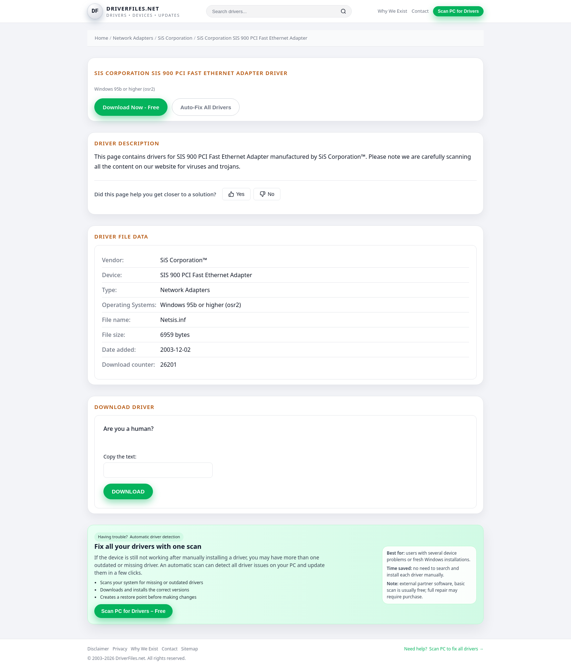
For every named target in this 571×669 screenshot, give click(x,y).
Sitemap (189, 649)
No (267, 194)
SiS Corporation (175, 38)
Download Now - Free (131, 107)
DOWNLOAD (128, 491)
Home (101, 38)
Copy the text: (120, 456)
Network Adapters (133, 38)
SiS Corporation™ (183, 260)
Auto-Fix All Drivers (205, 107)
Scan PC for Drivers (458, 11)
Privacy (120, 649)
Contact (420, 11)
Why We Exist (392, 11)
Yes (236, 194)
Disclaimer (98, 649)
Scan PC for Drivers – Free (133, 611)
